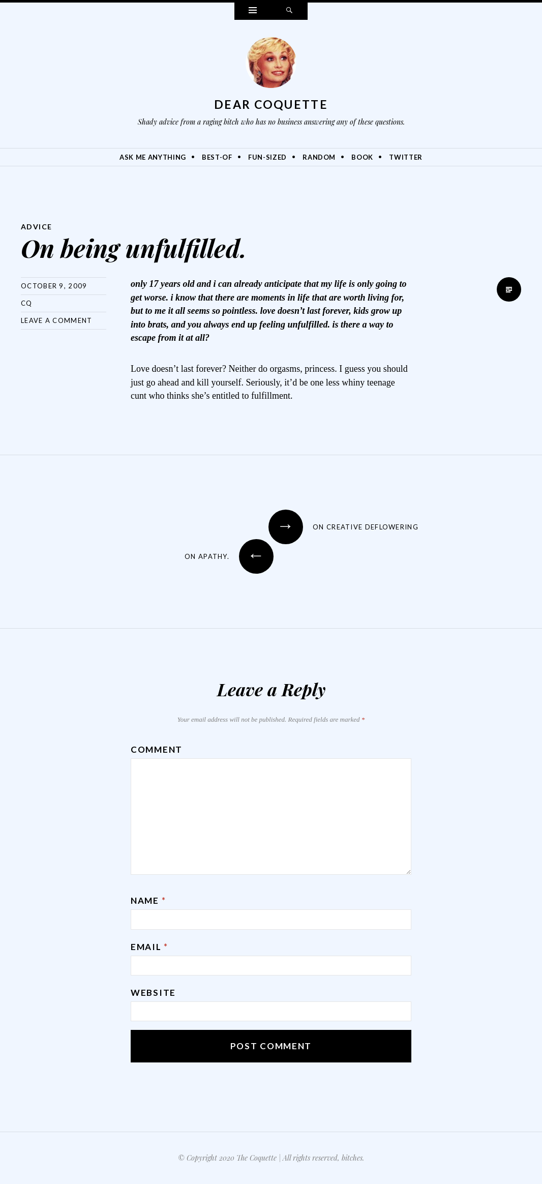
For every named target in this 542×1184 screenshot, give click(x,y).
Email (149, 946)
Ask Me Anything (152, 157)
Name (148, 900)
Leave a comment (57, 320)
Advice (36, 226)
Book (362, 157)
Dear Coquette (271, 104)
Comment (157, 749)
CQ (27, 303)
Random (319, 157)
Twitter (406, 157)
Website (153, 992)
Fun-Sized (267, 157)
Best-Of (217, 157)
